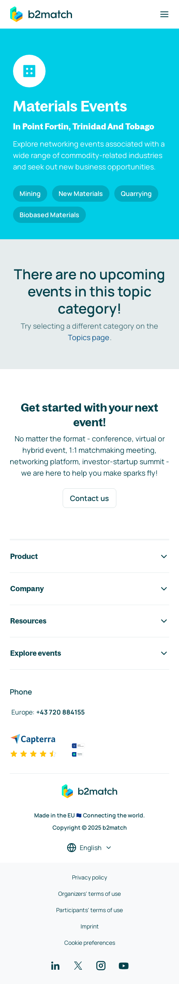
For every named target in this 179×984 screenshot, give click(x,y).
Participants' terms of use (89, 910)
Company (89, 589)
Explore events (89, 653)
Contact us (89, 498)
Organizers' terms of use (89, 893)
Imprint (90, 926)
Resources (89, 621)
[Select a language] (89, 847)
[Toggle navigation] (164, 14)
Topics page (88, 337)
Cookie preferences (89, 942)
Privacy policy (89, 877)
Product (89, 556)
